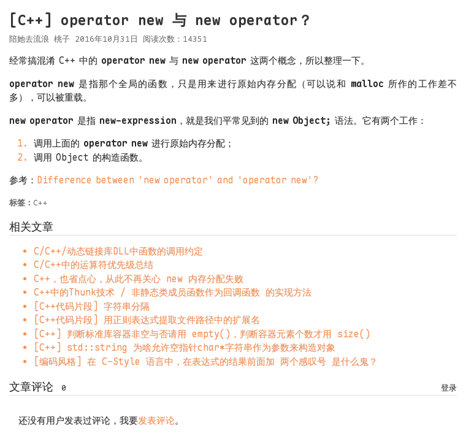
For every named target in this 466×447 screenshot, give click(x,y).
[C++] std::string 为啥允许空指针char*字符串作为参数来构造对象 (184, 348)
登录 (449, 388)
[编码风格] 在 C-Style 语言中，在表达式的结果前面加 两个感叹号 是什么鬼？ (206, 362)
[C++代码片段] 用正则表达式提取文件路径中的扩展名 (147, 320)
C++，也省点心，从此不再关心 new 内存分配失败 (138, 279)
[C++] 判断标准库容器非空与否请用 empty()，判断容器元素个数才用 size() (202, 334)
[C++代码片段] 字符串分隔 (92, 306)
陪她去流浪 (29, 39)
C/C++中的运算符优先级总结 (93, 265)
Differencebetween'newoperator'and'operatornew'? (177, 180)
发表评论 (156, 421)
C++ (40, 202)
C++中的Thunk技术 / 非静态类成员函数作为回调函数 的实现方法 (172, 292)
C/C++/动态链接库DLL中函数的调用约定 (118, 251)
